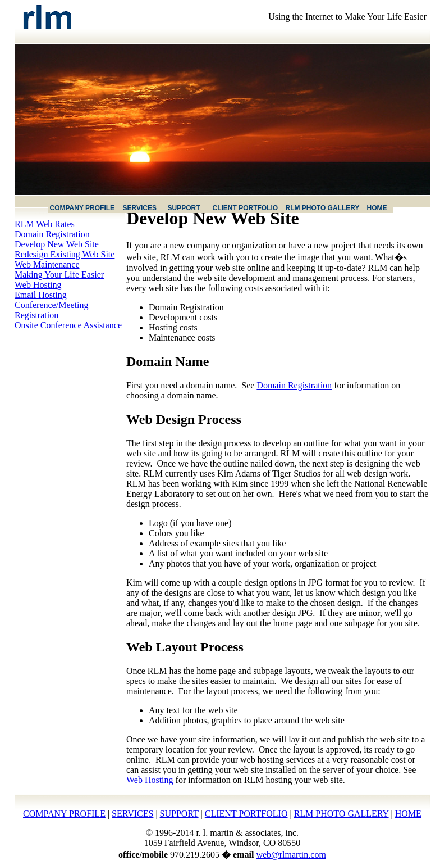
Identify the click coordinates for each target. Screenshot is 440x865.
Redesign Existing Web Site (64, 254)
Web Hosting (38, 284)
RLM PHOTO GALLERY (341, 813)
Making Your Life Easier (59, 274)
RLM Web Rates (45, 224)
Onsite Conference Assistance (68, 325)
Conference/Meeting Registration (52, 310)
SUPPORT (179, 813)
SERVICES (132, 813)
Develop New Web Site (57, 244)
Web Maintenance (47, 264)
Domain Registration (52, 234)
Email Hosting (41, 295)
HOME (408, 813)
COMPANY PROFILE (64, 813)
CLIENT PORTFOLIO (246, 813)
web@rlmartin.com (291, 854)
